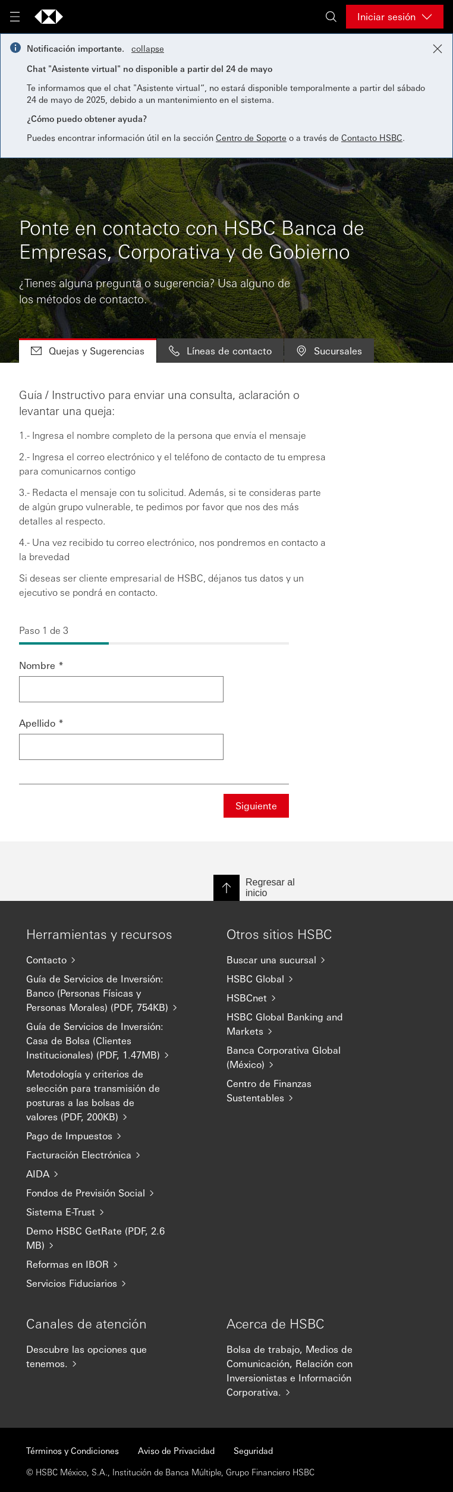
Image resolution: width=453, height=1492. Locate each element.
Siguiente (256, 805)
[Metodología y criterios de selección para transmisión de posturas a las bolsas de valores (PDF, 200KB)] (102, 1095)
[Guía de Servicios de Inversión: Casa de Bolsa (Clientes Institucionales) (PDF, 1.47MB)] (102, 1040)
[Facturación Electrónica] (102, 1155)
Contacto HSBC (371, 137)
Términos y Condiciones (72, 1450)
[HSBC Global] (303, 979)
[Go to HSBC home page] (48, 17)
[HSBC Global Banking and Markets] (303, 1024)
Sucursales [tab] (329, 350)
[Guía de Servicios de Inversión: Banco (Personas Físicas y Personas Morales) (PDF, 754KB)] (102, 993)
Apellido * (41, 723)
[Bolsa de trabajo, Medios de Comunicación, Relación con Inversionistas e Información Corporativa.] (303, 1370)
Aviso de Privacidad (176, 1450)
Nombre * (41, 665)
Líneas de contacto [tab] (220, 350)
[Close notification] (437, 48)
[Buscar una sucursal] (303, 960)
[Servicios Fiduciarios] (102, 1283)
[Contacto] (102, 960)
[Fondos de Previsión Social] (102, 1193)
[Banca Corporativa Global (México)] (303, 1057)
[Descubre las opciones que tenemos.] (102, 1356)
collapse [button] (147, 48)
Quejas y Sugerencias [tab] (87, 350)
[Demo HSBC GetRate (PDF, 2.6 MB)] (102, 1238)
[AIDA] (102, 1174)
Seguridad (253, 1450)
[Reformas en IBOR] (102, 1264)
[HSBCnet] (303, 998)
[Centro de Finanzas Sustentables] (303, 1090)
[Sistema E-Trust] (102, 1212)
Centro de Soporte (251, 137)
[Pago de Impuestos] (102, 1136)
